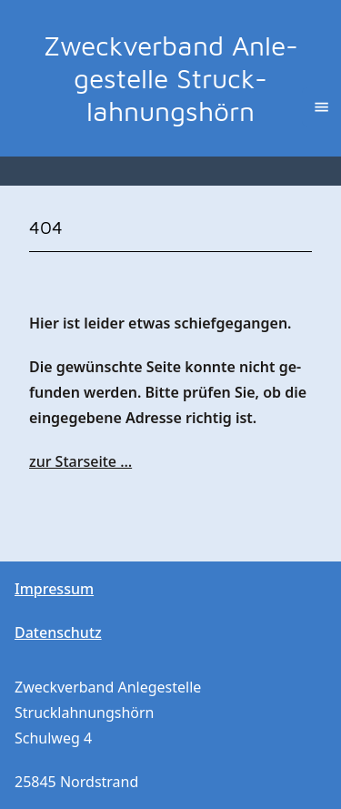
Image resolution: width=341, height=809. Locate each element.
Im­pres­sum (54, 589)
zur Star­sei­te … (80, 461)
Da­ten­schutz (58, 632)
